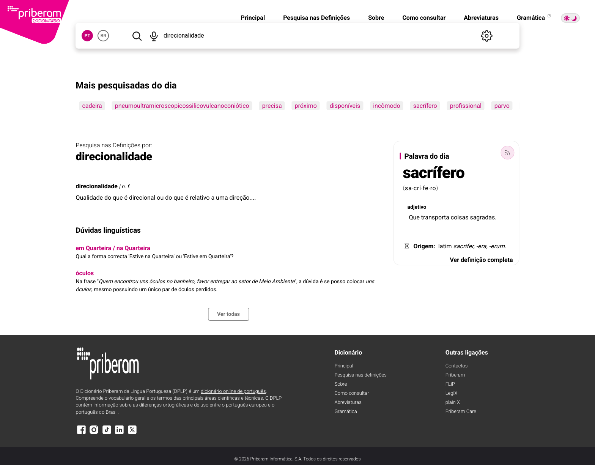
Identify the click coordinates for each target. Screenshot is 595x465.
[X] (132, 433)
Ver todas (228, 314)
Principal (253, 17)
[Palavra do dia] (508, 152)
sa (408, 188)
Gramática (534, 17)
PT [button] (87, 35)
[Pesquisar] (136, 35)
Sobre (376, 17)
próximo (306, 105)
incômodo (386, 105)
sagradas (482, 217)
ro (433, 188)
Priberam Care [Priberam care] (460, 412)
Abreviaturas (481, 17)
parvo (502, 105)
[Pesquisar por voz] (154, 35)
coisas (460, 217)
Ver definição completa (481, 259)
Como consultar (423, 17)
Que (414, 217)
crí (417, 188)
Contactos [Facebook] (456, 366)
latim (445, 246)
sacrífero (425, 105)
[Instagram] (94, 433)
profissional (466, 105)
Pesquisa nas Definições (316, 17)
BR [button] (103, 35)
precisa (272, 105)
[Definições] (487, 35)
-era (481, 246)
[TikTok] (106, 433)
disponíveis (345, 105)
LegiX (451, 393)
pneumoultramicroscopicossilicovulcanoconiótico (182, 105)
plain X (452, 402)
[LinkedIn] (119, 433)
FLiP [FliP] (450, 384)
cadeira (92, 105)
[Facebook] (81, 433)
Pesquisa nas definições (360, 375)
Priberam (455, 375)
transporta (435, 217)
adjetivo (417, 207)
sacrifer (463, 246)
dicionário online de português (233, 391)
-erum (497, 246)
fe (425, 188)
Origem (424, 246)
